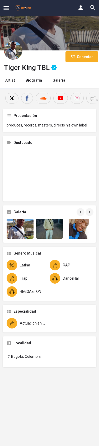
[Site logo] (24, 8)
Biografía (34, 80)
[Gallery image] (20, 229)
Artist (10, 80)
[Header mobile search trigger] (92, 7)
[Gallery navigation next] (90, 212)
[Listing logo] (13, 50)
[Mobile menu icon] (6, 8)
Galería (59, 80)
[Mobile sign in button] (80, 7)
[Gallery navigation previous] (81, 212)
